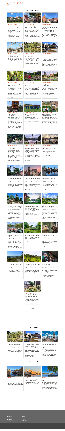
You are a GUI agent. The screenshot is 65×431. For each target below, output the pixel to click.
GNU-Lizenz (23, 419)
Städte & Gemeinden (10, 420)
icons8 (10, 427)
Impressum (23, 416)
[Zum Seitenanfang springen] (7, 430)
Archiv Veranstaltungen (25, 420)
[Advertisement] (32, 316)
